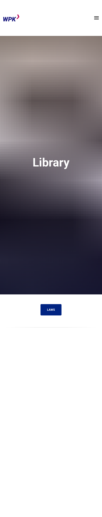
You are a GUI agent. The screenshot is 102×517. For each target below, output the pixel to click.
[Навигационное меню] (96, 18)
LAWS (54, 309)
